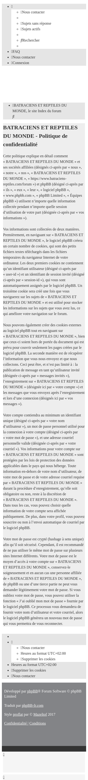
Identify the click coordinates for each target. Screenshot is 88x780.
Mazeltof (40, 714)
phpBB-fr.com (32, 705)
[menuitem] (33, 12)
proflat (18, 714)
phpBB (32, 691)
